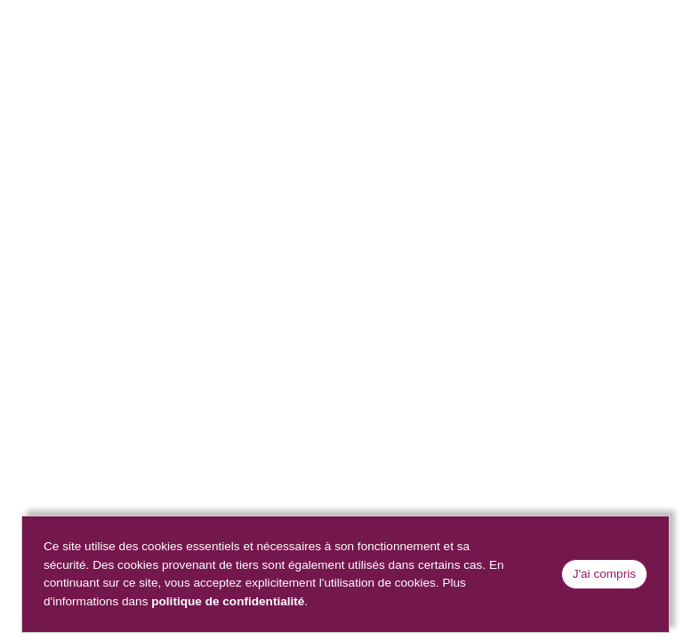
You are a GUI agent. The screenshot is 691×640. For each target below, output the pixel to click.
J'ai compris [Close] (604, 573)
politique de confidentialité (227, 601)
